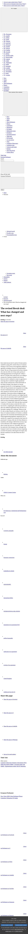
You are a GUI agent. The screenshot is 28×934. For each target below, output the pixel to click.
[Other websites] (15, 103)
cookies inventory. (19, 932)
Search (2, 159)
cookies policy (8, 932)
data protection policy (19, 930)
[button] (15, 212)
